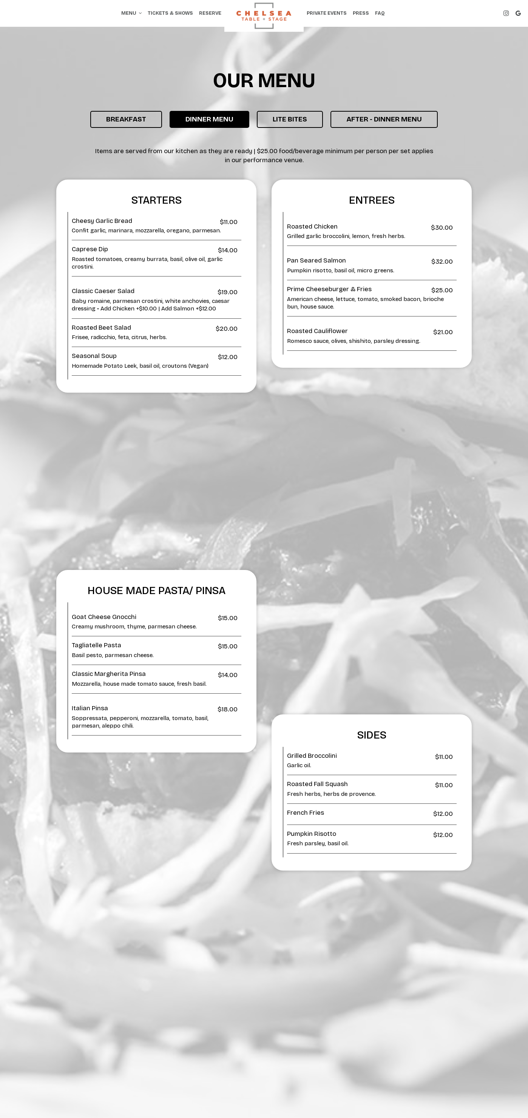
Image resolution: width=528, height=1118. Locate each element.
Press (361, 13)
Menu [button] (131, 13)
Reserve (210, 13)
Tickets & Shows (170, 13)
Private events (327, 13)
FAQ (379, 13)
